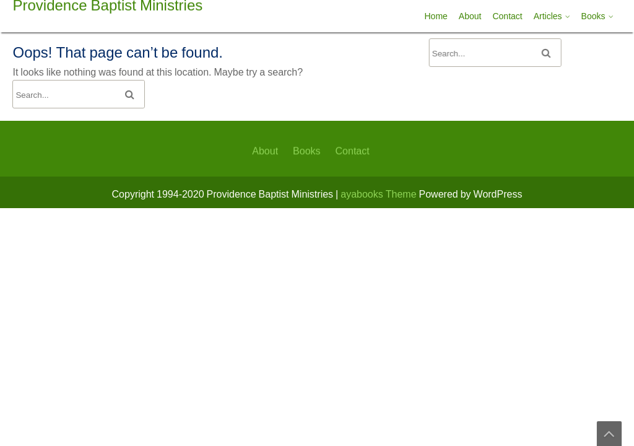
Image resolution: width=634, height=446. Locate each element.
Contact (507, 16)
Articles (548, 16)
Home (436, 16)
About (470, 16)
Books (593, 16)
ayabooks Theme (380, 194)
